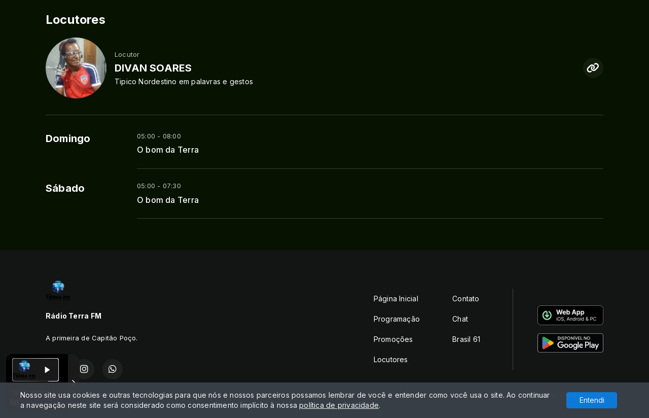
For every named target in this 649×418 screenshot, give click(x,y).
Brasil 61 (466, 339)
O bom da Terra (168, 150)
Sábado (65, 188)
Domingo (68, 138)
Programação (397, 319)
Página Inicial (396, 298)
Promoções (393, 339)
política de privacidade (339, 405)
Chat (460, 319)
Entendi (592, 400)
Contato (465, 298)
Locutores (391, 359)
